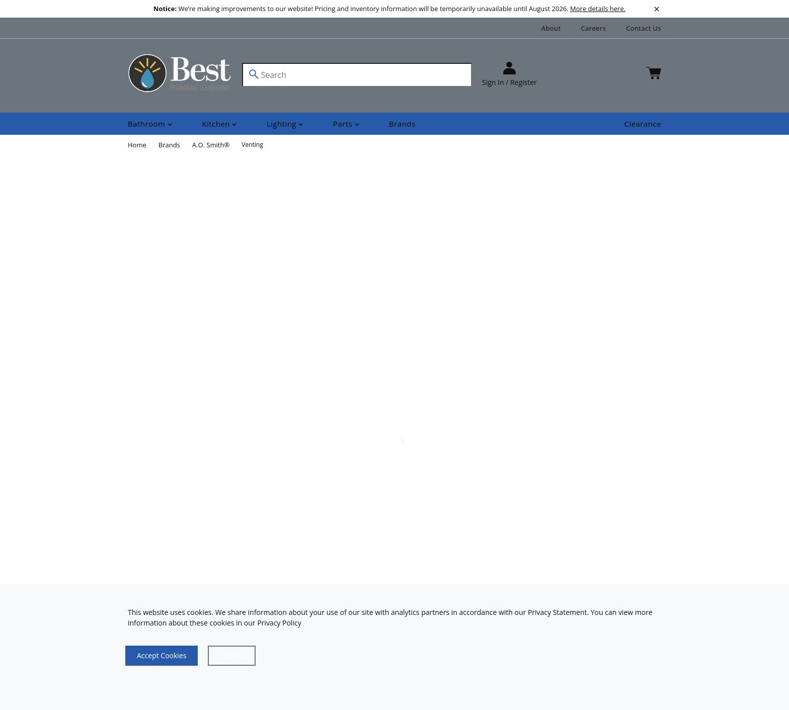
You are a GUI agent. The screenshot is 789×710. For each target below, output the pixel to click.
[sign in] (509, 74)
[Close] (231, 656)
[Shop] (151, 124)
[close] (656, 9)
